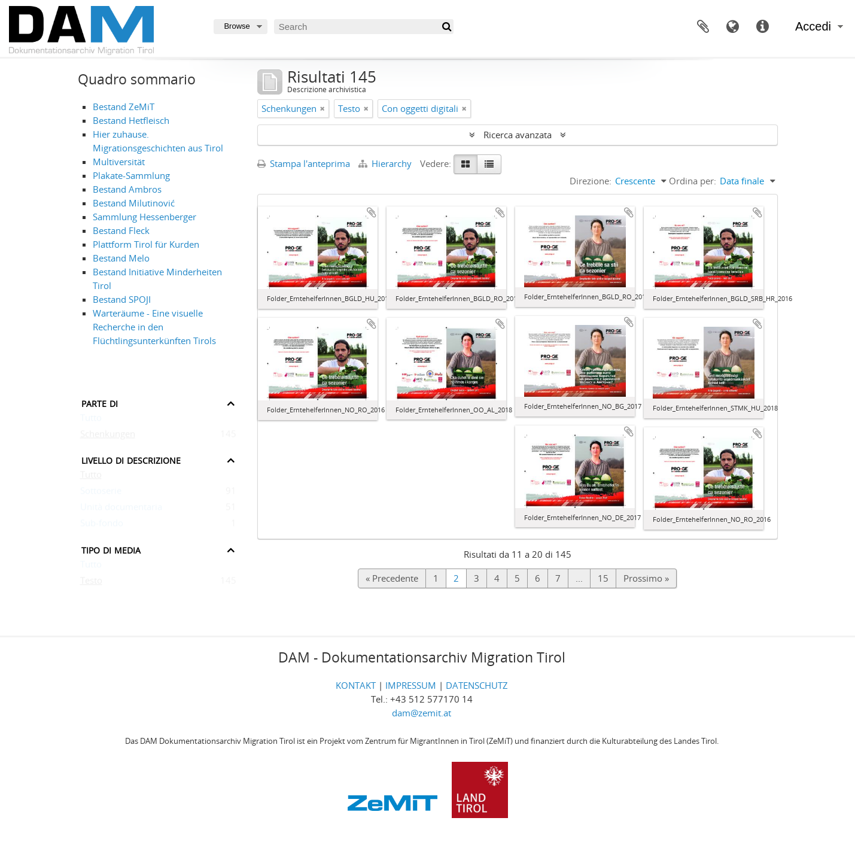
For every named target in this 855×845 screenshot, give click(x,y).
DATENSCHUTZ (477, 685)
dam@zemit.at (421, 713)
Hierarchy (386, 163)
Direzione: (590, 181)
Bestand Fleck (121, 230)
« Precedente (392, 578)
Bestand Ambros (127, 189)
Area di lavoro (703, 27)
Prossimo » (646, 578)
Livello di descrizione (131, 459)
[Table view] (489, 164)
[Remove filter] (322, 108)
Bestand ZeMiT (123, 107)
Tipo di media (111, 549)
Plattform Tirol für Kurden (146, 244)
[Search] (364, 26)
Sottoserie (100, 493)
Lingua (733, 27)
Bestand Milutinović (134, 203)
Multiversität (119, 162)
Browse (236, 26)
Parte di (99, 402)
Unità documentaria (121, 509)
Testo (91, 583)
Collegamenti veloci (763, 27)
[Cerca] (446, 26)
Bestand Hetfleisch (131, 120)
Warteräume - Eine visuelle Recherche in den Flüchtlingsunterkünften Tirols (154, 326)
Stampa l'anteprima (303, 163)
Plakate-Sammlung (131, 175)
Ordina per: (692, 181)
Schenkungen (107, 436)
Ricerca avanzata (517, 135)
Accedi (813, 26)
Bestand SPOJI (122, 299)
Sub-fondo (101, 525)
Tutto (91, 420)
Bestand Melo (121, 258)
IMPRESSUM (410, 685)
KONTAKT (356, 685)
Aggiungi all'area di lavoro (372, 212)
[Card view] (465, 164)
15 (603, 578)
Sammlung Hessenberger (144, 217)
